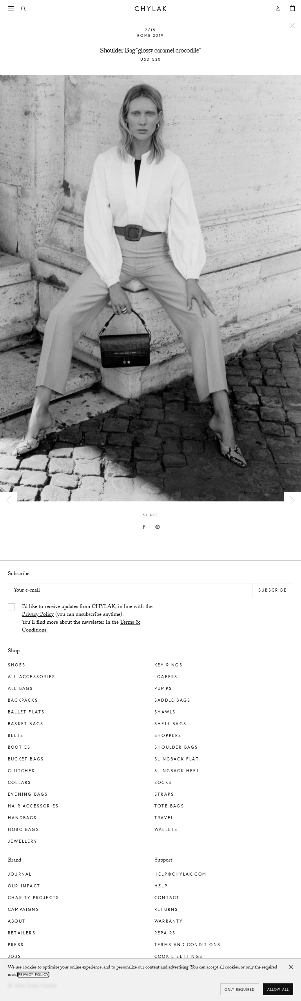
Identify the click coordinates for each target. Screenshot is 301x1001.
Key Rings (168, 665)
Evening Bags (28, 794)
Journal (20, 874)
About (16, 921)
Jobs (14, 956)
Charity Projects (33, 897)
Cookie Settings (178, 956)
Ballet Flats (26, 712)
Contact (167, 897)
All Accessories (31, 676)
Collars (19, 782)
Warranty (168, 921)
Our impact (24, 886)
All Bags (20, 688)
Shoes (16, 665)
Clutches (21, 770)
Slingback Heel (176, 770)
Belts (16, 735)
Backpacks (23, 700)
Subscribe (272, 590)
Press (16, 944)
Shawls (165, 712)
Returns (166, 909)
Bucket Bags (26, 759)
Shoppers (168, 735)
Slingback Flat (176, 759)
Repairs (165, 933)
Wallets (166, 829)
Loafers (166, 676)
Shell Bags (170, 723)
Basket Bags (26, 723)
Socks (163, 782)
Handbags (22, 817)
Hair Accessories (33, 806)
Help (161, 886)
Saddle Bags (172, 700)
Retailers (22, 933)
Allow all (278, 989)
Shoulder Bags (176, 747)
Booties (19, 747)
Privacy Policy (38, 615)
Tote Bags (169, 806)
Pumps (163, 688)
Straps (164, 794)
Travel (164, 817)
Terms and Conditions (187, 944)
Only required (240, 989)
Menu (14, 7)
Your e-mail (27, 591)
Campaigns (23, 909)
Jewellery (22, 841)
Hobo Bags (23, 829)
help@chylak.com (180, 874)
